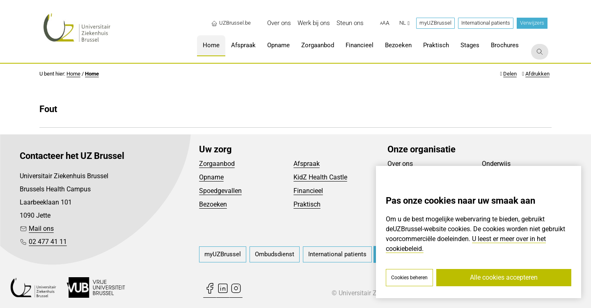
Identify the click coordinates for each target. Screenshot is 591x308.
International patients (485, 23)
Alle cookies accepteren (504, 277)
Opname (211, 177)
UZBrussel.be (231, 23)
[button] (385, 23)
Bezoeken (213, 204)
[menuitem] (279, 23)
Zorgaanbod (217, 164)
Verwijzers (532, 23)
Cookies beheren (409, 277)
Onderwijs (496, 164)
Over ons (400, 164)
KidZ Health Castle (320, 177)
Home (73, 74)
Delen (510, 74)
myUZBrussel (435, 23)
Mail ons (41, 228)
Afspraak (306, 164)
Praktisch (307, 204)
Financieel (308, 191)
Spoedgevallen (220, 191)
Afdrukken (537, 74)
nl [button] (404, 23)
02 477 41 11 (48, 242)
